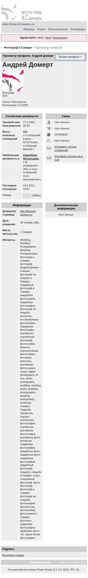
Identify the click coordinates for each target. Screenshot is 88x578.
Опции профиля (69, 56)
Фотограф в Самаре (18, 47)
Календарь (78, 29)
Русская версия (17, 569)
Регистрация (59, 37)
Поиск (42, 29)
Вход (48, 37)
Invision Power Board (39, 569)
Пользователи (58, 29)
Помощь (28, 29)
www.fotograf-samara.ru (19, 24)
